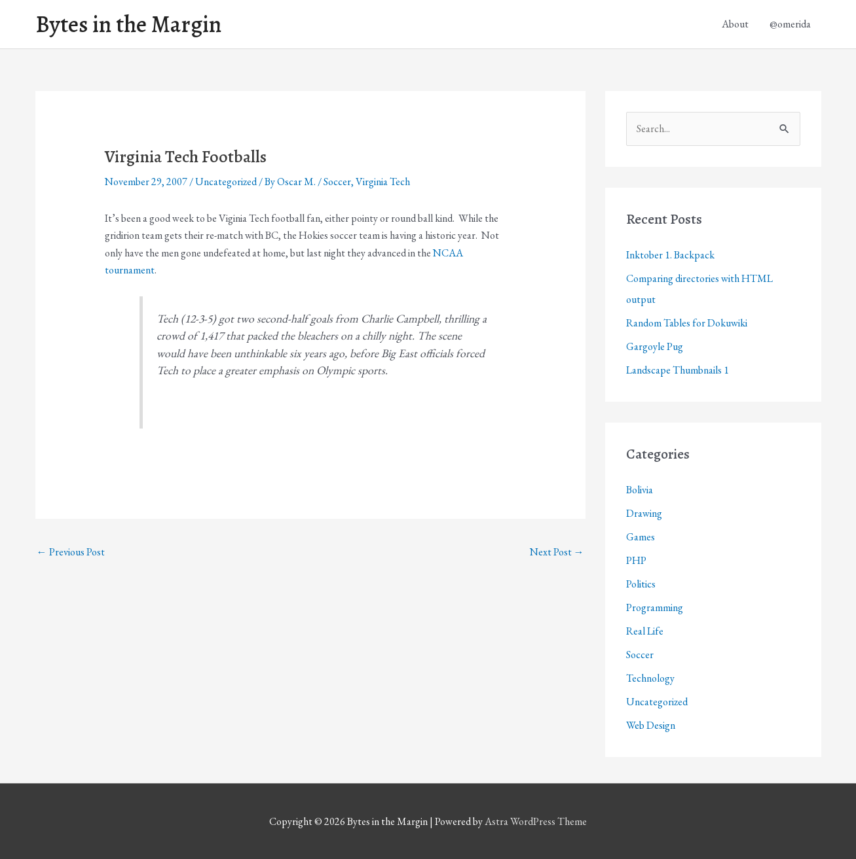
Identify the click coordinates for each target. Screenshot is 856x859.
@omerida (790, 24)
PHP (636, 560)
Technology (650, 678)
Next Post (557, 552)
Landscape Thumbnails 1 (677, 370)
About (735, 24)
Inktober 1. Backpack (670, 255)
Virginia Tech (383, 181)
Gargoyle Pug (654, 346)
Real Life (644, 631)
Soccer (337, 181)
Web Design (650, 725)
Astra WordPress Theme (536, 821)
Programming (654, 607)
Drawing (644, 513)
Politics (641, 584)
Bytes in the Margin (128, 24)
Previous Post (71, 552)
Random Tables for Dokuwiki (686, 323)
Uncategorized (226, 181)
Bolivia (639, 490)
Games (640, 537)
